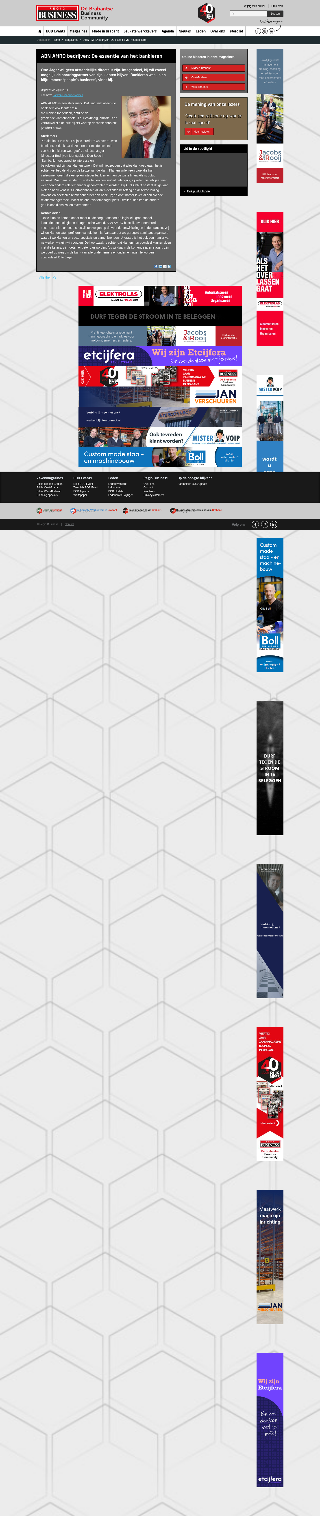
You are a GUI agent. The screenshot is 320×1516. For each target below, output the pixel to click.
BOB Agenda (81, 491)
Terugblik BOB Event (85, 487)
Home (40, 31)
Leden (201, 31)
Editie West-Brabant (49, 491)
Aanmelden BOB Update (192, 483)
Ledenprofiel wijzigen (120, 495)
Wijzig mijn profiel (254, 6)
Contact (148, 487)
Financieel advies (72, 95)
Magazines (78, 31)
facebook (255, 524)
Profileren (277, 6)
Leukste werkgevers (140, 31)
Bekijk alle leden (198, 191)
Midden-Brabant (201, 68)
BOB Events (55, 31)
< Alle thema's (46, 277)
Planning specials (47, 495)
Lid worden (115, 487)
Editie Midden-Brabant (50, 483)
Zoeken (275, 13)
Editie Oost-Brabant (48, 487)
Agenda (168, 31)
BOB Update (115, 491)
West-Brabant (200, 86)
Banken (57, 95)
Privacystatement (154, 495)
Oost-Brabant (199, 77)
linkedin (273, 524)
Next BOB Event (83, 483)
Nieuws (185, 31)
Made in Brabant (105, 31)
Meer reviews (202, 131)
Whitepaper (80, 495)
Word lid (236, 31)
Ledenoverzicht (117, 483)
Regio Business (75, 13)
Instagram (264, 524)
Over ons (217, 31)
